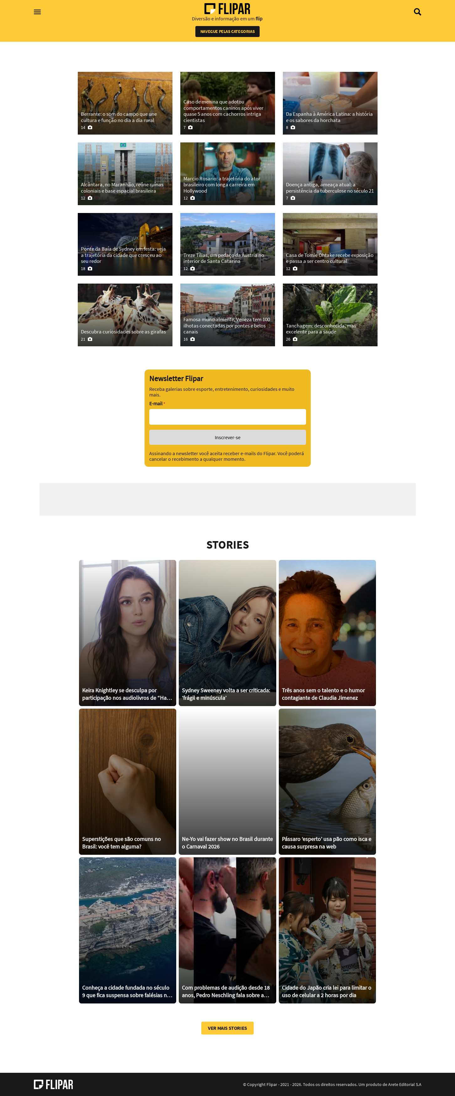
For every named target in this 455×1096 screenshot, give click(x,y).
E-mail (157, 404)
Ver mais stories (227, 1028)
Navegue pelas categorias (227, 31)
